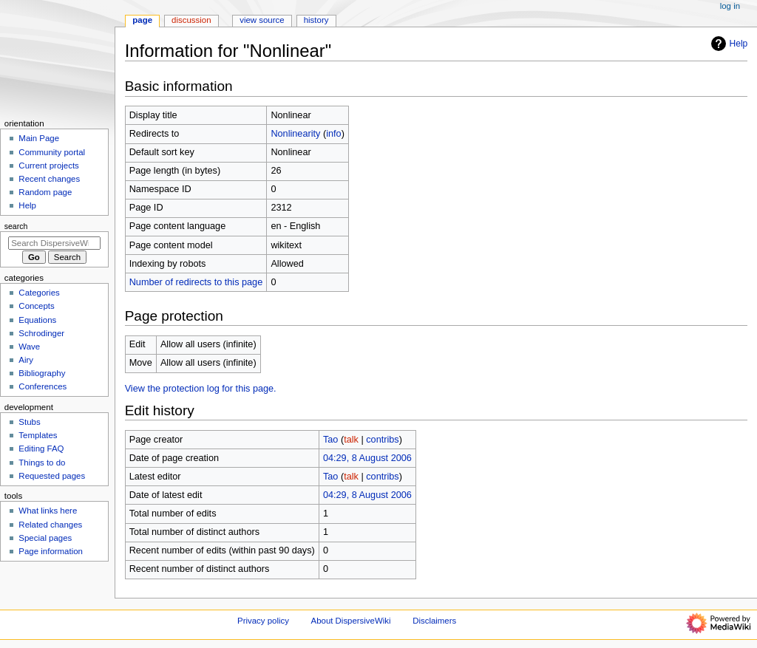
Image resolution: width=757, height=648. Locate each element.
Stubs (29, 421)
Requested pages (51, 475)
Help (727, 43)
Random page (45, 192)
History (316, 20)
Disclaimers (434, 620)
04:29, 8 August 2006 (367, 458)
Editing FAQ (41, 448)
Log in (730, 5)
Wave (29, 346)
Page (142, 20)
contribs (382, 439)
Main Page (38, 138)
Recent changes (49, 178)
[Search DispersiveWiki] (54, 243)
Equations (37, 320)
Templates (37, 435)
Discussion (191, 20)
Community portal (51, 152)
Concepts (36, 305)
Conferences (42, 386)
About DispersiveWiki (351, 620)
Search (16, 226)
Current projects (48, 165)
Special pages (45, 537)
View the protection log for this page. (200, 388)
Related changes (50, 524)
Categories (38, 292)
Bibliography (41, 373)
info (333, 134)
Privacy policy (263, 620)
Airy (25, 359)
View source (262, 20)
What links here (47, 510)
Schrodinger (41, 333)
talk (351, 439)
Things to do (41, 462)
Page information (50, 551)
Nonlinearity (295, 134)
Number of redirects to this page (196, 282)
